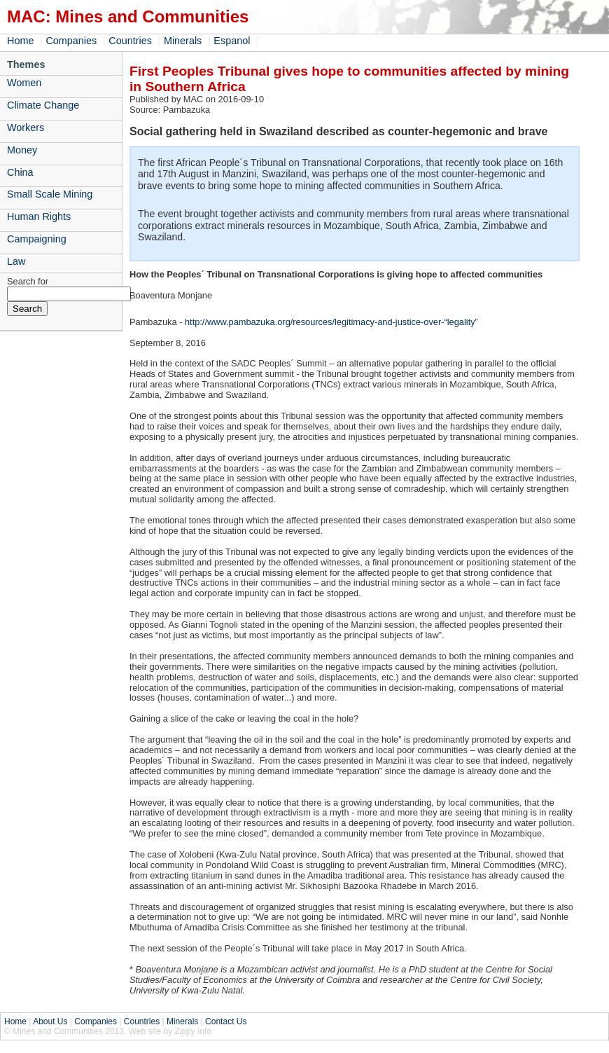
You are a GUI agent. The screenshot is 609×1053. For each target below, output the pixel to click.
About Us (50, 1021)
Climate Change (43, 105)
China (20, 172)
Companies (71, 40)
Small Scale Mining (49, 194)
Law (16, 261)
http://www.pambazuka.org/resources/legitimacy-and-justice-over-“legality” (331, 322)
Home (20, 40)
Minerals (183, 40)
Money (22, 150)
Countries (130, 40)
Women (24, 82)
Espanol (232, 40)
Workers (25, 127)
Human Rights (39, 216)
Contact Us (225, 1021)
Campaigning (36, 239)
